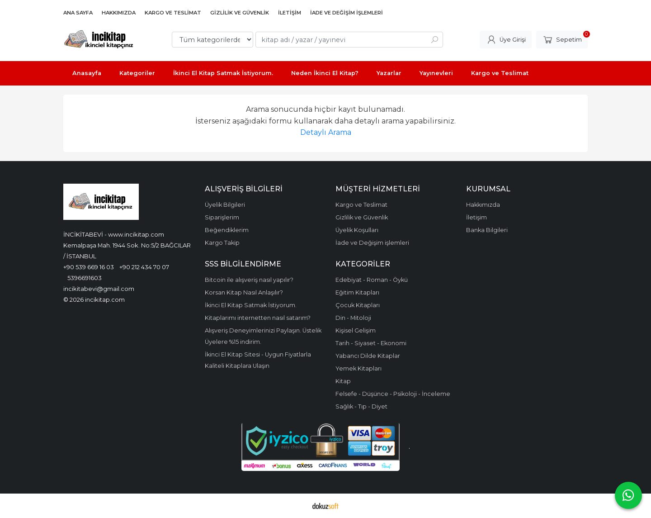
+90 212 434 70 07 (144, 267)
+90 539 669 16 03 (88, 267)
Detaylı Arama (325, 132)
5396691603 (84, 277)
